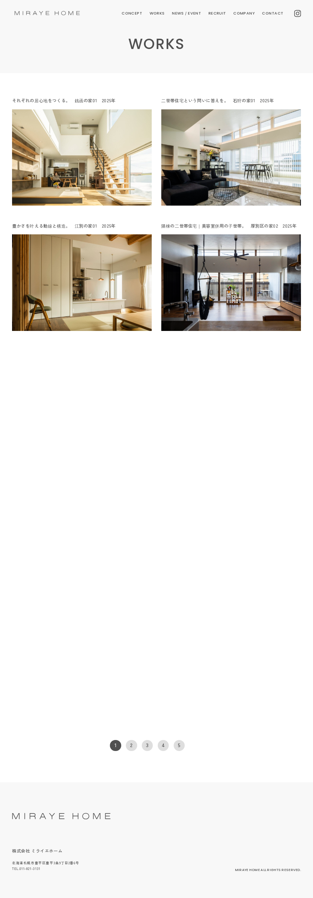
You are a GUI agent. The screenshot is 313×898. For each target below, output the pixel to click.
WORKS (157, 13)
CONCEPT (132, 13)
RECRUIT (217, 13)
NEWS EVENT (186, 13)
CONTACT (272, 13)
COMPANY (244, 13)
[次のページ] (197, 745)
